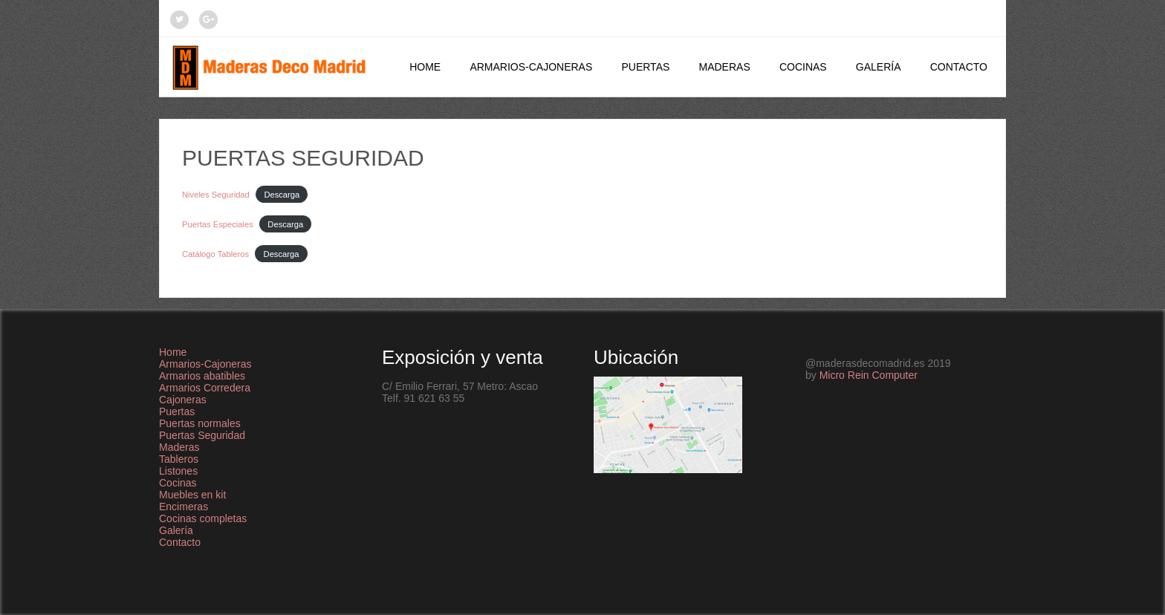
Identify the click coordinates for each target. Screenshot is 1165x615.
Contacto (958, 67)
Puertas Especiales (217, 224)
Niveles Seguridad (216, 194)
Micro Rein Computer (869, 375)
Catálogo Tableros (215, 254)
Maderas (724, 67)
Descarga (281, 194)
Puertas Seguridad (202, 435)
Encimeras (183, 506)
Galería (878, 67)
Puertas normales (200, 423)
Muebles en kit (192, 495)
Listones (178, 471)
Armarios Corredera (204, 388)
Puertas (645, 67)
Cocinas (803, 67)
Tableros (178, 459)
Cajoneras (183, 400)
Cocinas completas (203, 518)
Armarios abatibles (202, 376)
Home (425, 67)
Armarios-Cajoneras (531, 67)
